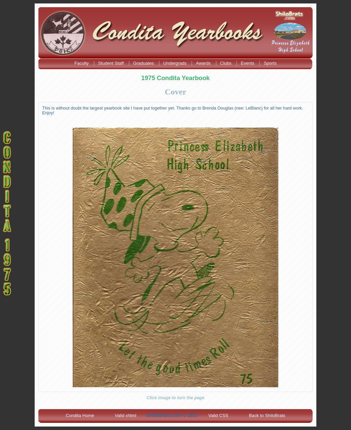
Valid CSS (218, 415)
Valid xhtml (125, 415)
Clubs (226, 63)
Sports (270, 63)
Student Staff (111, 63)
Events (248, 63)
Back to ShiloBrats (267, 415)
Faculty (82, 63)
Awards (204, 63)
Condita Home (80, 415)
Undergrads (175, 63)
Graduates (144, 63)
